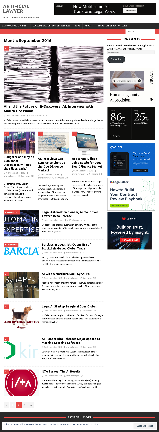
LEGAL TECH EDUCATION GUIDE (112, 26)
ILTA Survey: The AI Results (61, 371)
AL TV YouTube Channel (14, 26)
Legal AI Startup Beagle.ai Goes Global (69, 306)
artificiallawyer (35, 116)
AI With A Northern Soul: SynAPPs (66, 273)
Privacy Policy (92, 424)
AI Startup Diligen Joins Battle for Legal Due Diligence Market (87, 162)
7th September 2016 (53, 311)
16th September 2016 (15, 116)
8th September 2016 (53, 278)
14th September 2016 (15, 173)
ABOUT (88, 26)
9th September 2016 (53, 253)
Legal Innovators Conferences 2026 (51, 26)
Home (77, 26)
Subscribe (116, 59)
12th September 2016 (53, 220)
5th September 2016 (53, 347)
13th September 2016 (83, 171)
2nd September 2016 (53, 376)
